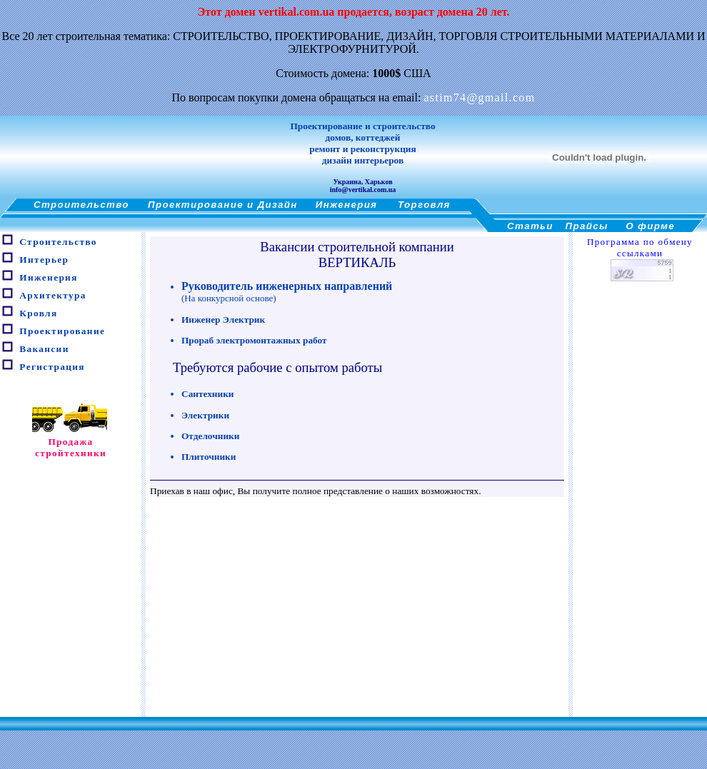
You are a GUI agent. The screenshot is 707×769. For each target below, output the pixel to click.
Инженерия (346, 204)
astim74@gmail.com (479, 97)
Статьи (530, 226)
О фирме (650, 226)
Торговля (424, 204)
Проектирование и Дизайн (223, 204)
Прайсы (587, 226)
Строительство (81, 204)
